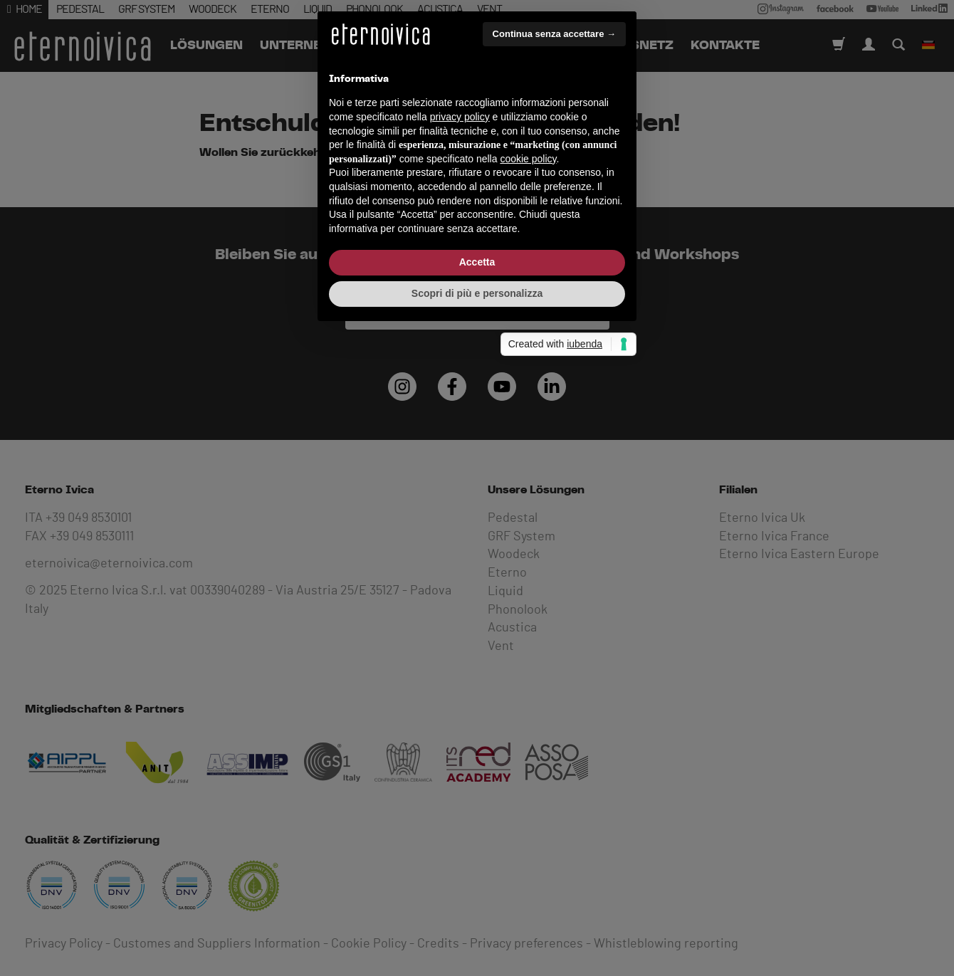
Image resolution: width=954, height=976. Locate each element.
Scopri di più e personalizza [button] (477, 615)
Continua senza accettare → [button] (554, 355)
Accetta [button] (477, 584)
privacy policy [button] (460, 438)
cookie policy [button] (528, 480)
